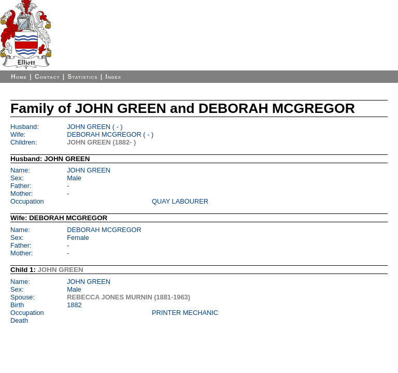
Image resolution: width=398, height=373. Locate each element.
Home (19, 76)
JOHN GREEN (60, 270)
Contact (47, 76)
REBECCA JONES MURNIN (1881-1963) (128, 297)
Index (114, 76)
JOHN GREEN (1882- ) (101, 142)
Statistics (82, 76)
